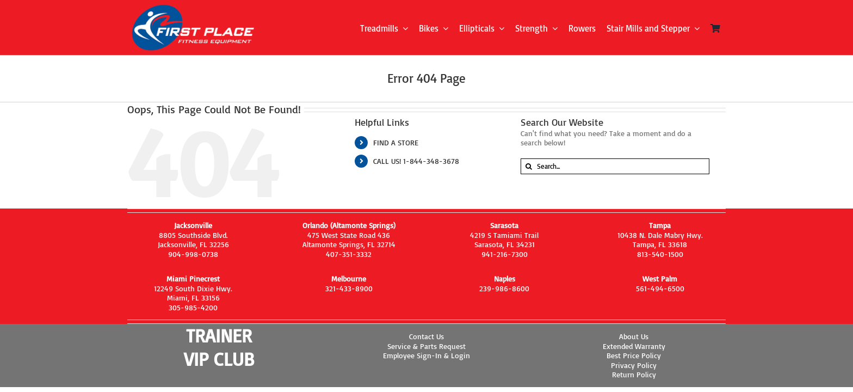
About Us (633, 336)
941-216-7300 (504, 254)
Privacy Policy (634, 365)
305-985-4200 (193, 307)
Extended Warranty (634, 346)
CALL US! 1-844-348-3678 (416, 161)
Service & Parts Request (426, 346)
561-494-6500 (660, 288)
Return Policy (634, 374)
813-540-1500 (660, 254)
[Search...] (615, 166)
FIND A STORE (395, 142)
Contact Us (426, 336)
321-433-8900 (349, 288)
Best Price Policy (634, 355)
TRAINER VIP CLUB (219, 347)
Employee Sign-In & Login (426, 355)
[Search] (528, 166)
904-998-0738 (193, 254)
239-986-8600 (504, 288)
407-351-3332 (349, 254)
